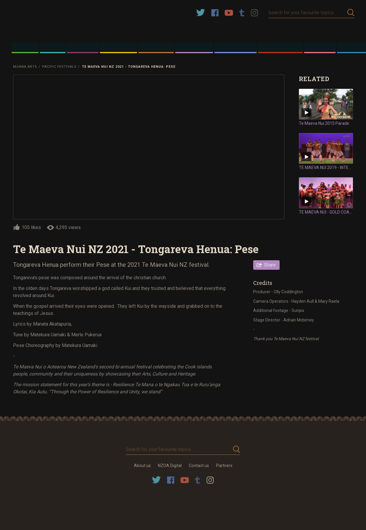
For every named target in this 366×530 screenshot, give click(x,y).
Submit (350, 12)
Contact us (199, 465)
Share (270, 265)
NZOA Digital (170, 465)
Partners (224, 465)
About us (142, 465)
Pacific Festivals (59, 67)
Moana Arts (25, 67)
